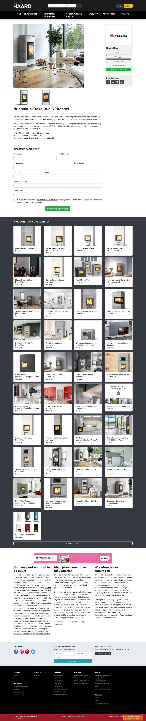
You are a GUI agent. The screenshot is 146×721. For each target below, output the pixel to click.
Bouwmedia (33, 716)
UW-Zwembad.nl (59, 692)
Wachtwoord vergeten (20, 678)
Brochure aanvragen (103, 653)
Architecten (109, 14)
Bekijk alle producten (73, 543)
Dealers (97, 700)
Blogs (96, 697)
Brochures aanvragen (118, 69)
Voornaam (17, 154)
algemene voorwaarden (47, 200)
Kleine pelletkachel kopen (102, 689)
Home (18, 14)
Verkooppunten (118, 61)
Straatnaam (18, 163)
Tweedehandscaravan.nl (102, 675)
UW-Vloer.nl (58, 686)
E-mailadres (18, 191)
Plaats (46, 172)
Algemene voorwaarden (20, 686)
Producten (118, 57)
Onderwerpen (31, 14)
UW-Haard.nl (58, 678)
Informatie (118, 53)
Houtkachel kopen (100, 680)
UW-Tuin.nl (57, 683)
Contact (36, 678)
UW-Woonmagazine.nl (61, 689)
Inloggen (16, 675)
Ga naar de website (118, 65)
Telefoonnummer (20, 181)
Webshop (93, 14)
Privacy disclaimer (19, 692)
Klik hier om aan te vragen (133, 718)
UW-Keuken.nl (58, 680)
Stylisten (125, 14)
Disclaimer (16, 689)
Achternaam (64, 154)
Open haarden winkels (101, 703)
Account (119, 6)
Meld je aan (73, 661)
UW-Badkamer (58, 675)
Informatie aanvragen (49, 15)
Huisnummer (79, 163)
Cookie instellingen (19, 695)
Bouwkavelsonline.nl (60, 694)
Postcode (17, 172)
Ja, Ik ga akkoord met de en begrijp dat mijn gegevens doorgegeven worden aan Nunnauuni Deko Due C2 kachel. (59, 201)
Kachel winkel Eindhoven (81, 680)
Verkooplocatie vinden (74, 15)
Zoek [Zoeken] (79, 6)
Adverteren (37, 675)
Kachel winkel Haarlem (81, 683)
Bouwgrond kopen (100, 678)
